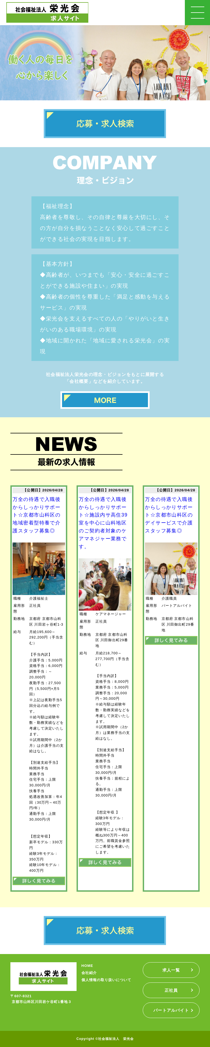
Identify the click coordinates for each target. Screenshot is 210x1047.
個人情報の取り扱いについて (106, 980)
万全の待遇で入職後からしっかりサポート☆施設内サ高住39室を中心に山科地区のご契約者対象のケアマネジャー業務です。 (103, 523)
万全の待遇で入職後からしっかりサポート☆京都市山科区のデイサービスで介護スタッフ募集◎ (169, 515)
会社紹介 (89, 973)
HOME (87, 966)
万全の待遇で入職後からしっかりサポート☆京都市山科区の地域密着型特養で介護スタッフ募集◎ (36, 515)
